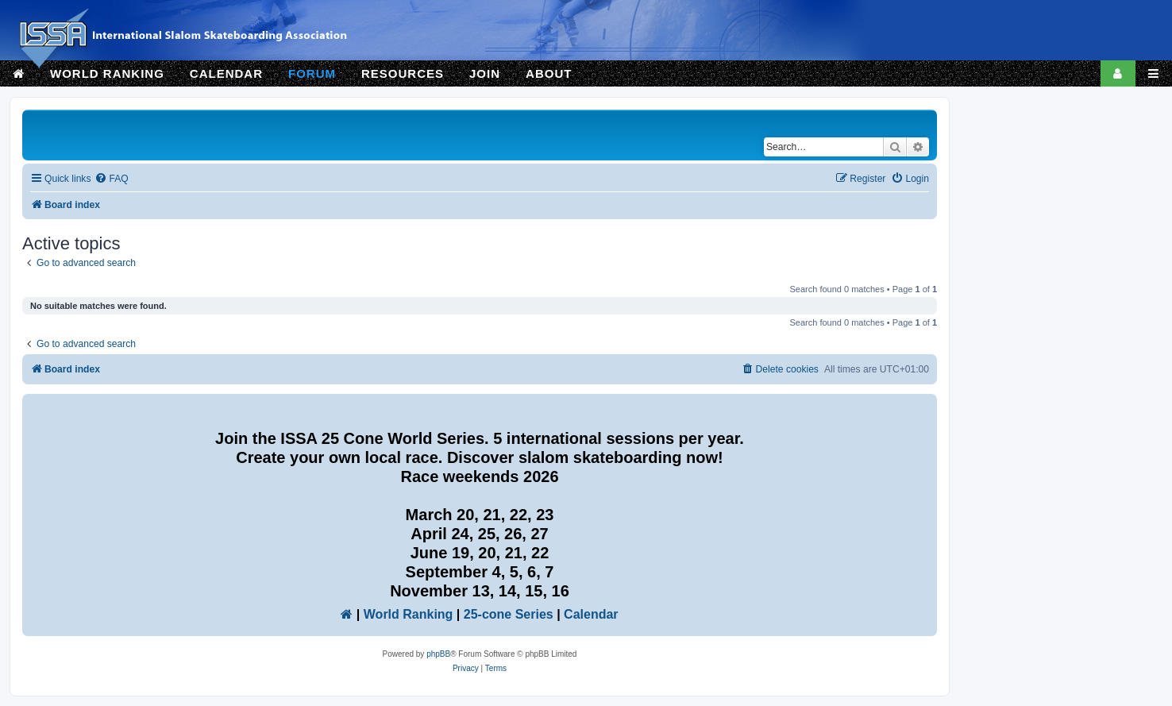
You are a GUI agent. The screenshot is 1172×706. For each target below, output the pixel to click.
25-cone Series (508, 614)
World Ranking (408, 614)
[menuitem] (111, 179)
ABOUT (549, 73)
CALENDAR (226, 73)
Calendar (591, 614)
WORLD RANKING (107, 73)
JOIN (484, 73)
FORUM (312, 73)
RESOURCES (402, 73)
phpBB (438, 654)
